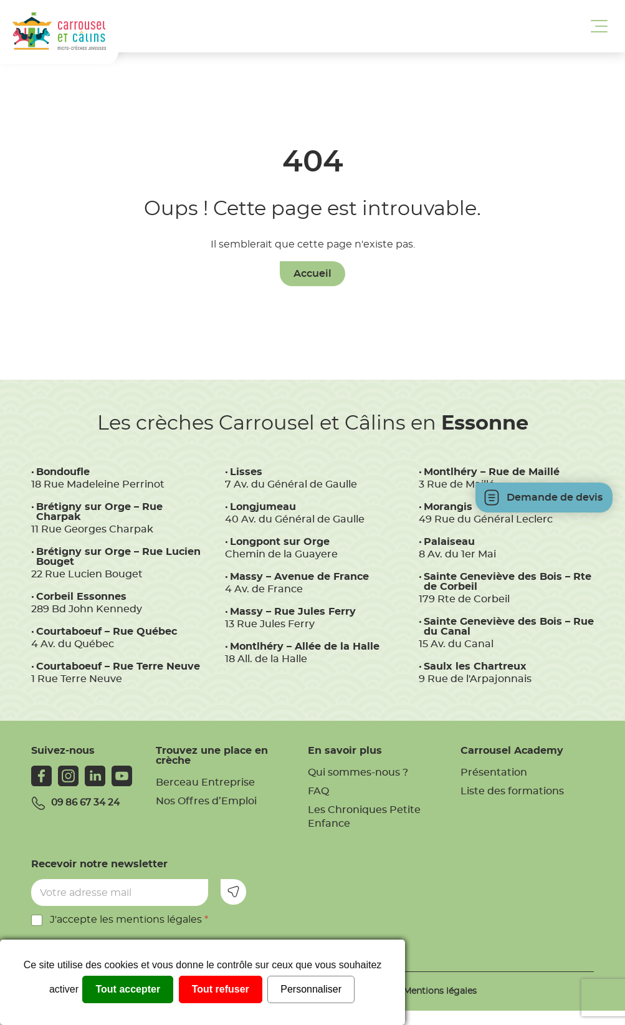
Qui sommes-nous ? (358, 772)
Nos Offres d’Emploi (206, 801)
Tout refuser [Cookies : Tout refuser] (220, 989)
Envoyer (233, 892)
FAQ (318, 791)
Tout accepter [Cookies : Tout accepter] (127, 989)
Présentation (493, 772)
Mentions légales (440, 991)
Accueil (312, 274)
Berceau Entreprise (205, 782)
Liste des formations (512, 791)
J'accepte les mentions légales (129, 920)
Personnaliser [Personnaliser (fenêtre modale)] (310, 989)
